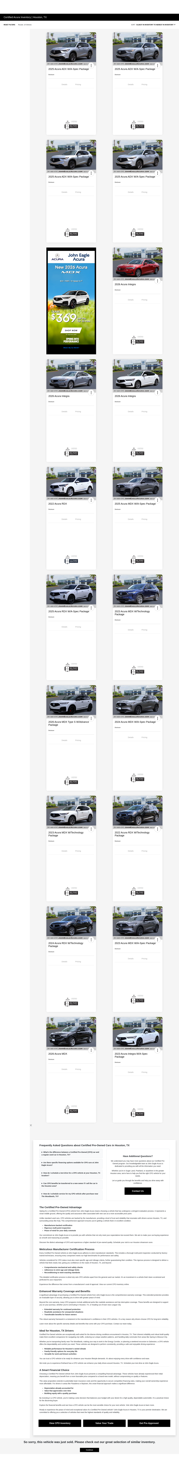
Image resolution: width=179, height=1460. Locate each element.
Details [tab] (64, 84)
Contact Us (138, 1191)
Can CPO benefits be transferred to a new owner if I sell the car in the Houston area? (69, 1184)
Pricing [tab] (78, 84)
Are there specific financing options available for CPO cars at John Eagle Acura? (70, 1164)
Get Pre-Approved (149, 1423)
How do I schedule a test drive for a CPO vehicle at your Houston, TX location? (71, 1174)
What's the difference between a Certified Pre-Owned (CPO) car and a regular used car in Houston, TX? (70, 1153)
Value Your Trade (104, 1423)
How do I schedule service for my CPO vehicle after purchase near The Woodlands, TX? (70, 1195)
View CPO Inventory (59, 1423)
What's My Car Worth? (71, 348)
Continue (89, 1450)
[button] (91, 65)
